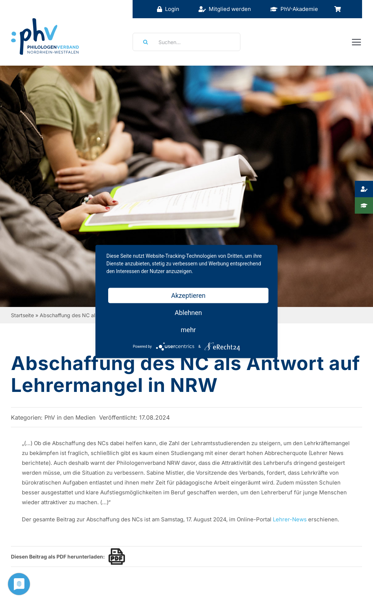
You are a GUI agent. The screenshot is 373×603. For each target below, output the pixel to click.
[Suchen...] (186, 42)
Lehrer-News (290, 519)
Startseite (22, 315)
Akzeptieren (188, 295)
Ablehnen (188, 312)
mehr (188, 330)
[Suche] (143, 42)
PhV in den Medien (69, 417)
